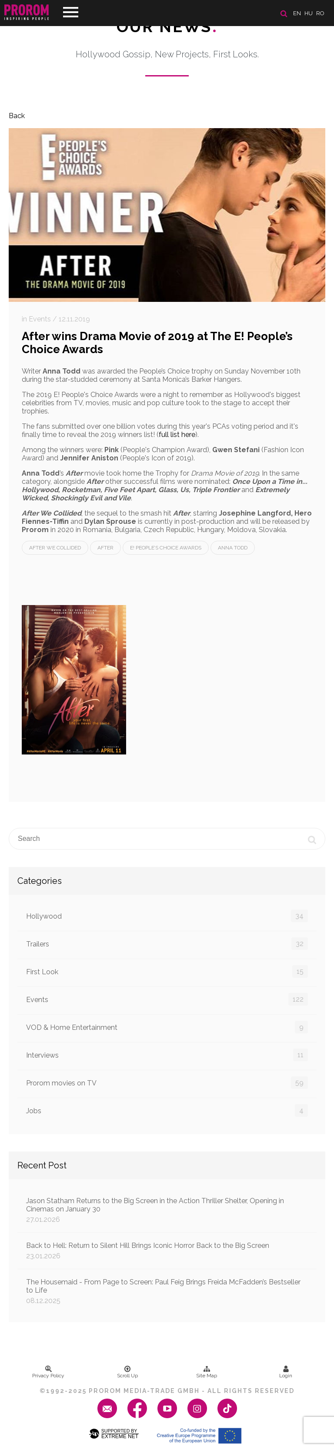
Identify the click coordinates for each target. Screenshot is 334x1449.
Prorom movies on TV (167, 1082)
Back (17, 116)
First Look (167, 971)
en (297, 13)
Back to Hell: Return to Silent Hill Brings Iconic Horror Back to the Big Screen (167, 1250)
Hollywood (167, 916)
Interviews (167, 1055)
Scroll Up (127, 1372)
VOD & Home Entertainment (167, 1027)
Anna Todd (232, 548)
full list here (177, 434)
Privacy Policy (48, 1372)
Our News (167, 26)
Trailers (167, 943)
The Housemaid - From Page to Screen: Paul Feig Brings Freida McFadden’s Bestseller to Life (167, 1291)
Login (285, 1372)
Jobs (167, 1110)
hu (308, 13)
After (105, 548)
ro (320, 13)
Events (167, 999)
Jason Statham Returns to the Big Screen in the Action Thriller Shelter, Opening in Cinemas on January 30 (167, 1210)
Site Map (206, 1372)
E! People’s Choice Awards (165, 548)
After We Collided (55, 548)
